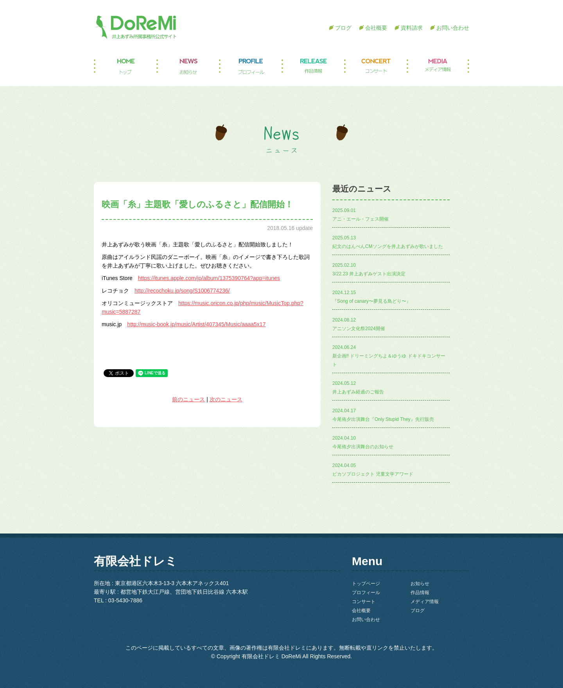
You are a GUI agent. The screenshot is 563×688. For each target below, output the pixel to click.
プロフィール (250, 66)
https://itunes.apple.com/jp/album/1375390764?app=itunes (209, 278)
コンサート (375, 66)
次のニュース (226, 399)
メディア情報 (438, 66)
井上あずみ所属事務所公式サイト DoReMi (135, 27)
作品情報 (313, 66)
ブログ (343, 28)
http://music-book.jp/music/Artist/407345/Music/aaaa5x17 (196, 324)
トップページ (125, 66)
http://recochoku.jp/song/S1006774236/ (182, 290)
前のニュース (188, 399)
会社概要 (376, 28)
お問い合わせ (452, 28)
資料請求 (412, 28)
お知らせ (187, 66)
